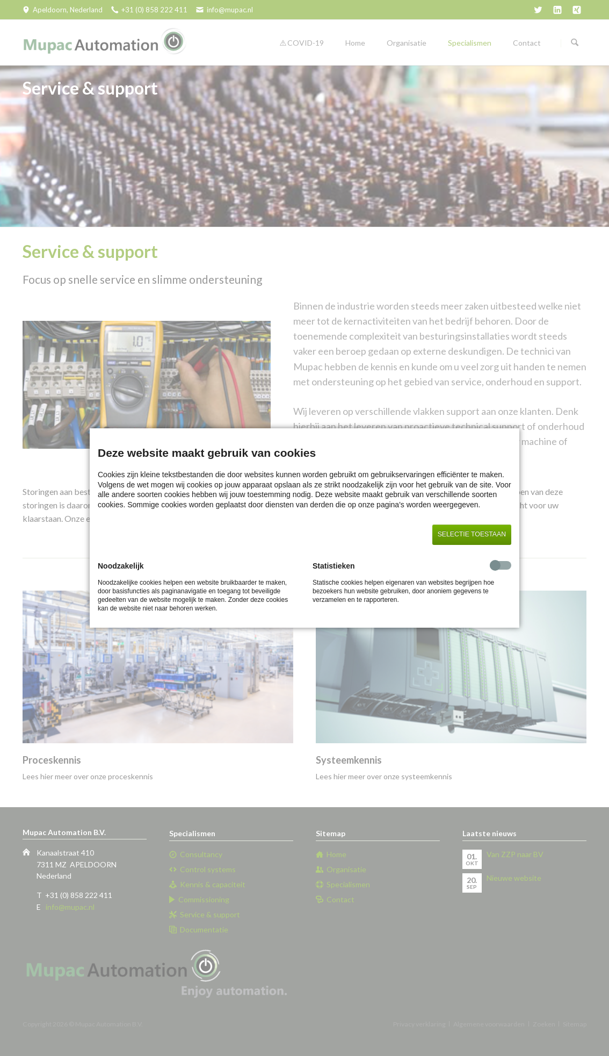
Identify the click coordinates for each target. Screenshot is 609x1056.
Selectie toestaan (472, 534)
